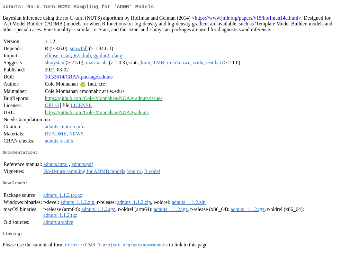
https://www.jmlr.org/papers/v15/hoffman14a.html (246, 19)
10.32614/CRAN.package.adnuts (79, 78)
